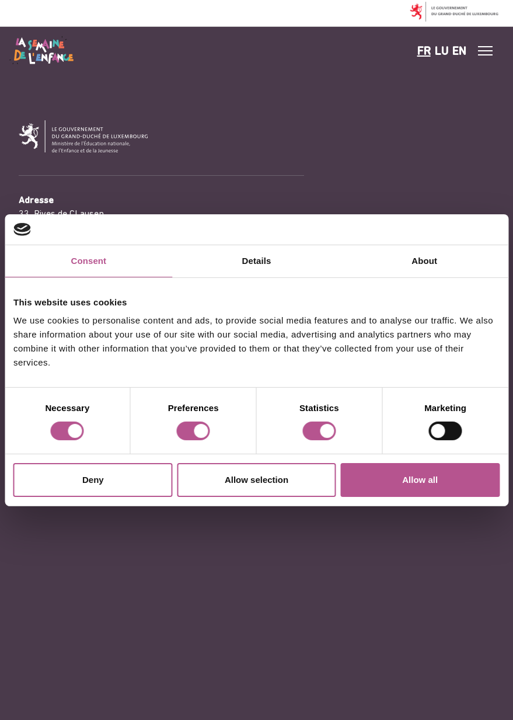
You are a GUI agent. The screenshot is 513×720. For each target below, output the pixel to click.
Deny (93, 480)
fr (424, 52)
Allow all (420, 480)
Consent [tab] (88, 261)
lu (441, 52)
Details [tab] (256, 261)
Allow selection (256, 480)
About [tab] (424, 261)
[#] (485, 51)
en (459, 52)
